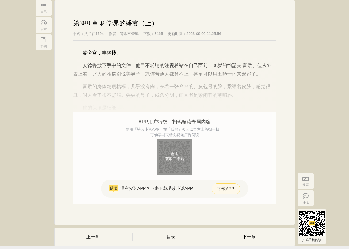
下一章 (249, 237)
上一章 (92, 237)
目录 (171, 237)
